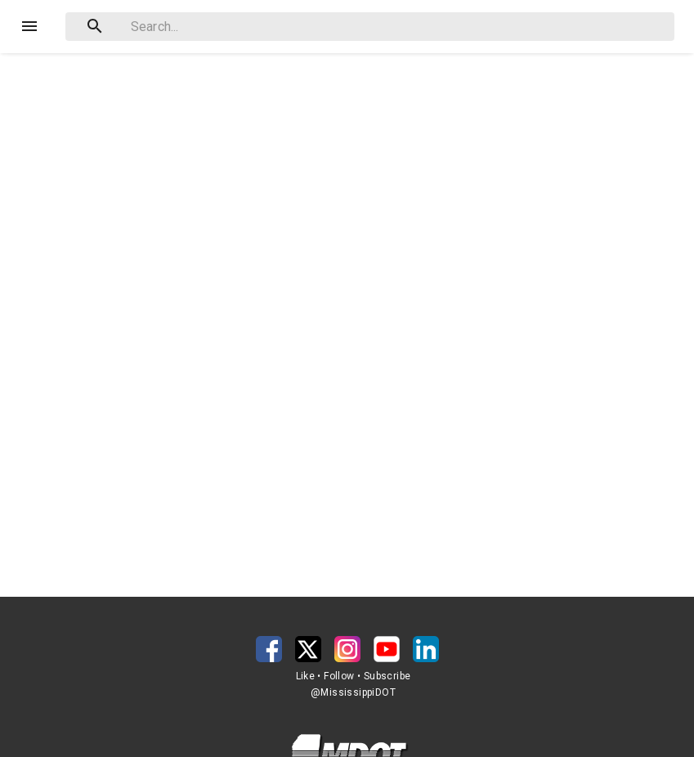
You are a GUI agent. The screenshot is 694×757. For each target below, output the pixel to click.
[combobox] (369, 26)
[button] (269, 649)
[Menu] (29, 26)
